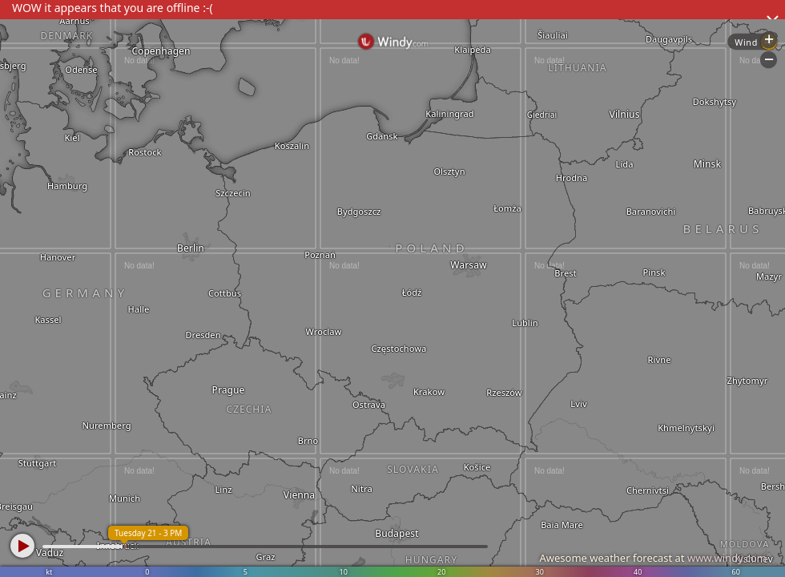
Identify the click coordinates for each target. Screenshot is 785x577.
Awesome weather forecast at (653, 558)
